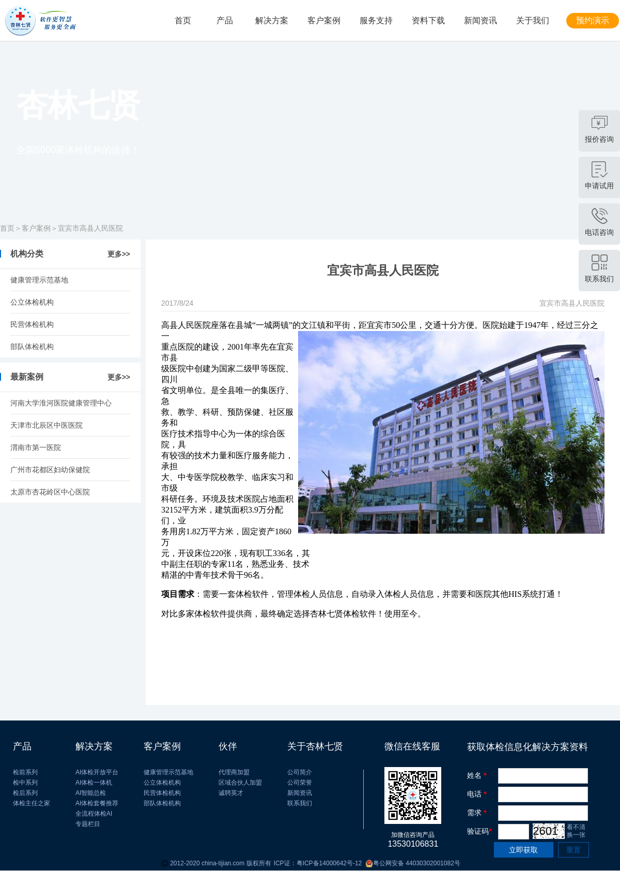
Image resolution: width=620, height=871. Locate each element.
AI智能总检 (90, 793)
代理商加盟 (234, 772)
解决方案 (271, 20)
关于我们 (532, 20)
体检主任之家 (31, 803)
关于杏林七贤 (315, 746)
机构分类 (26, 253)
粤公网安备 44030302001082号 (411, 863)
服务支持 (376, 20)
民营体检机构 (32, 324)
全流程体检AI (93, 813)
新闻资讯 (480, 20)
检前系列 (25, 772)
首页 (183, 20)
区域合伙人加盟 (240, 782)
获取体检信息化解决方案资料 (527, 747)
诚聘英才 (231, 793)
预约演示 (592, 20)
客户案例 (323, 20)
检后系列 (25, 793)
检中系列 (25, 782)
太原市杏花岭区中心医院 (50, 492)
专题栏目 (87, 824)
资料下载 (428, 20)
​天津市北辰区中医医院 (46, 425)
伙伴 (228, 746)
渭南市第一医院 (35, 447)
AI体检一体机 (93, 782)
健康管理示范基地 (39, 280)
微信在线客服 (412, 746)
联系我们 (299, 803)
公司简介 (299, 772)
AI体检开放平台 (96, 772)
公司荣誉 (299, 782)
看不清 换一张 (576, 830)
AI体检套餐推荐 (96, 803)
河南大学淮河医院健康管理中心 (61, 403)
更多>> (118, 254)
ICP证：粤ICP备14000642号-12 (318, 863)
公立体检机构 (32, 302)
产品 (224, 20)
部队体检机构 (32, 346)
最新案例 (26, 376)
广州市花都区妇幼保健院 (50, 469)
